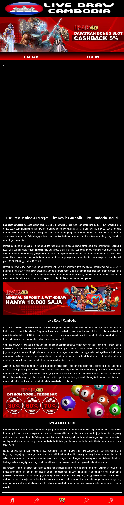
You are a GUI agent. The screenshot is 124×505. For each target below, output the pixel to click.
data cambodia (54, 381)
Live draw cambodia (13, 225)
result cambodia (15, 327)
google (6, 487)
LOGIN (93, 56)
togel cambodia (35, 249)
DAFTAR (31, 56)
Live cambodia (10, 429)
